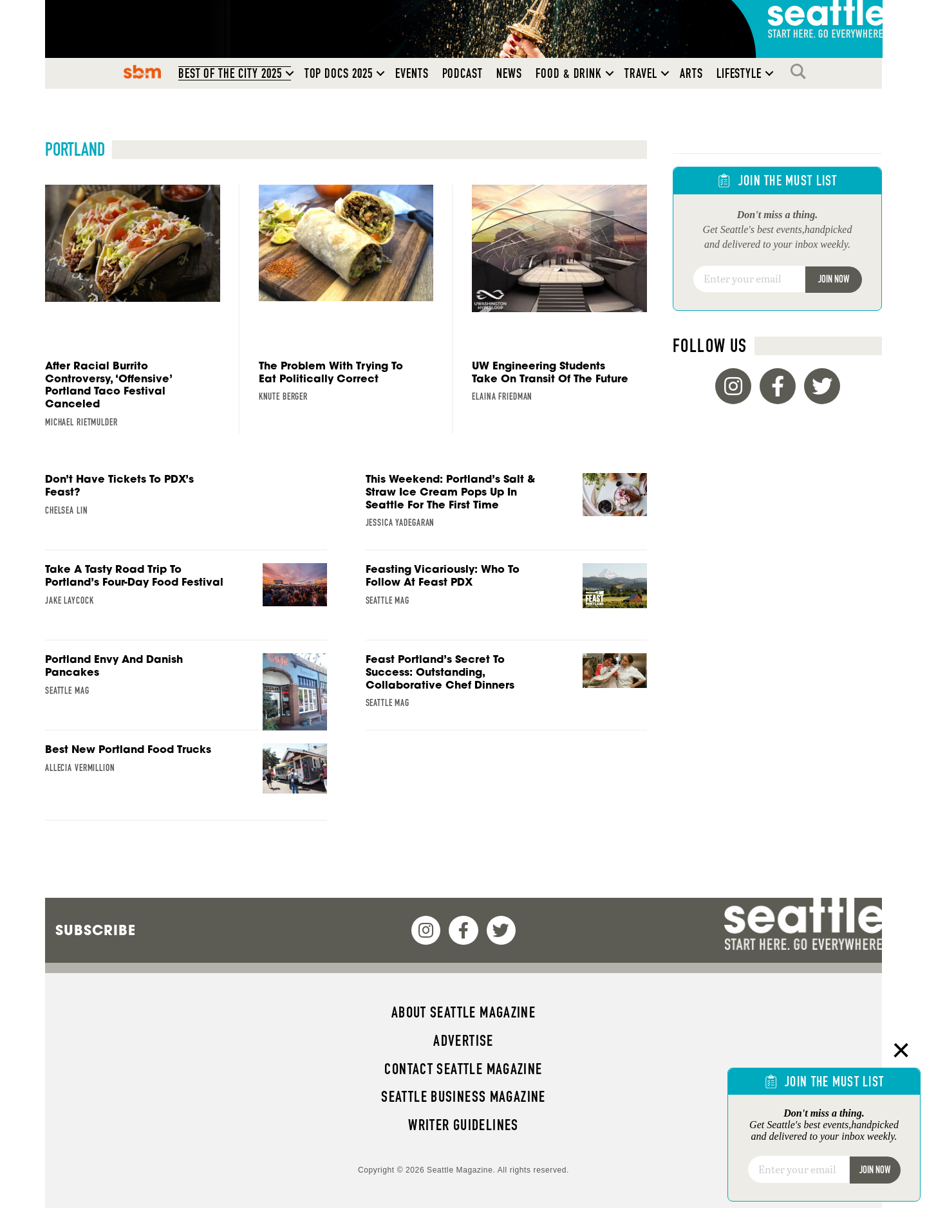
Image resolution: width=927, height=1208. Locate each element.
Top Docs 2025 (338, 73)
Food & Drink (569, 73)
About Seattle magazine (463, 1012)
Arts (691, 73)
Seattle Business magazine (463, 1097)
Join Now (833, 279)
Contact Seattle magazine (463, 1069)
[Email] (749, 279)
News (509, 73)
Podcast (462, 73)
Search (801, 71)
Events (412, 73)
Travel (640, 73)
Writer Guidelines (463, 1125)
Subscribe (95, 930)
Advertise (463, 1041)
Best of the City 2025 (230, 73)
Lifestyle (739, 73)
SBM (142, 71)
